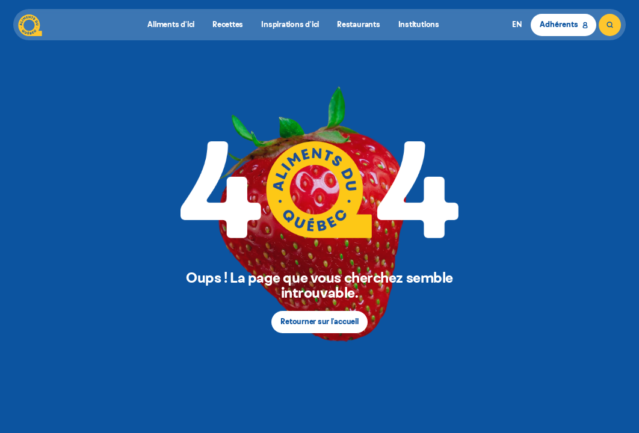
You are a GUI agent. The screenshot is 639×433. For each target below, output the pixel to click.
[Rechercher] (610, 25)
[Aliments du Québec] (30, 25)
